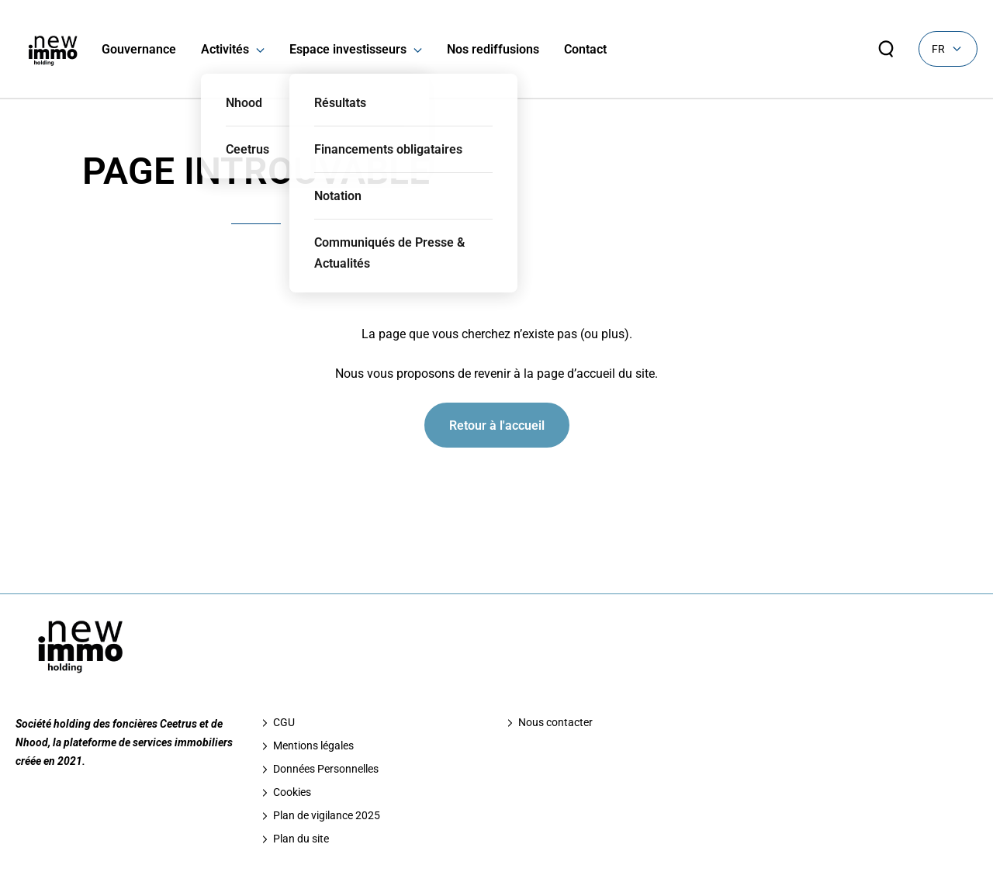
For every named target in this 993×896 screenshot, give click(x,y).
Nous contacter (555, 722)
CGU (284, 722)
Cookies (292, 792)
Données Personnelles (326, 769)
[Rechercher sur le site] (886, 49)
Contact (585, 49)
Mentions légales (313, 745)
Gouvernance (139, 49)
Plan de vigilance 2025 (326, 815)
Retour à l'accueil (497, 425)
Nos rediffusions (493, 49)
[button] (256, 49)
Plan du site (301, 838)
